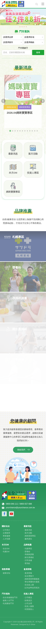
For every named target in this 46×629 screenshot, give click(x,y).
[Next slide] (42, 102)
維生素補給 (29, 557)
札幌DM (6, 551)
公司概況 (28, 597)
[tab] (10, 132)
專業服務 (6, 536)
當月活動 (33, 155)
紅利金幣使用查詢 (32, 588)
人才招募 (6, 539)
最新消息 (13, 155)
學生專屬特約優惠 (32, 582)
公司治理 (28, 603)
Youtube (11, 513)
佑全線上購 (29, 585)
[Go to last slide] (3, 102)
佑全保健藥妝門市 (10, 597)
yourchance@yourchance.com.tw (20, 508)
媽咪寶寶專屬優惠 (32, 579)
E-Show (32, 624)
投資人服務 (29, 606)
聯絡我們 (21, 451)
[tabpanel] (23, 16)
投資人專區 (33, 174)
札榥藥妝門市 (8, 603)
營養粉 (27, 551)
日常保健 (28, 560)
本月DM (13, 174)
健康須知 (6, 573)
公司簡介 (6, 530)
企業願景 (6, 533)
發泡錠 (27, 563)
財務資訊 (28, 600)
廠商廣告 (28, 539)
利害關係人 (29, 609)
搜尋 (38, 52)
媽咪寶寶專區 (13, 193)
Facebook (4, 513)
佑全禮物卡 (29, 576)
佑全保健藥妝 (18, 4)
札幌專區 (28, 549)
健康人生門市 (8, 600)
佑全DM (6, 549)
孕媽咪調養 (29, 554)
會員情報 (28, 573)
